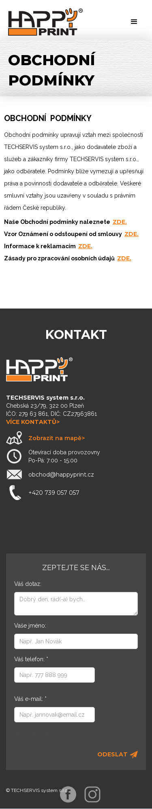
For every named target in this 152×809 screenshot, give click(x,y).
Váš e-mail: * (30, 699)
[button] (134, 22)
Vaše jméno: (30, 625)
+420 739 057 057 (53, 492)
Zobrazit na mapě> (56, 438)
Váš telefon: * (31, 659)
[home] (45, 22)
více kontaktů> (33, 422)
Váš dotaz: (27, 584)
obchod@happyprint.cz (61, 474)
